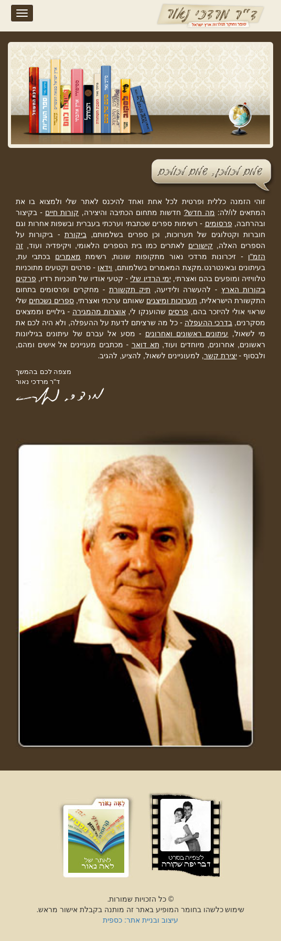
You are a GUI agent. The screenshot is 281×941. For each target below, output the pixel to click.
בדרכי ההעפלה (208, 322)
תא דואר (145, 344)
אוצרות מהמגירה (99, 311)
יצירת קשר (220, 355)
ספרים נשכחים (51, 300)
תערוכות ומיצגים (171, 300)
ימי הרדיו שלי (150, 278)
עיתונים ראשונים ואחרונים (187, 333)
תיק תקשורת (129, 289)
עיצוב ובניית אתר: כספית (140, 920)
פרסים (178, 311)
